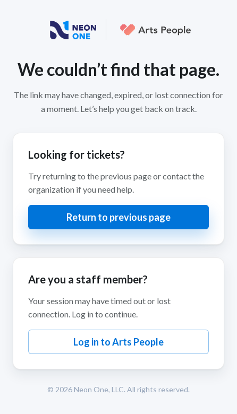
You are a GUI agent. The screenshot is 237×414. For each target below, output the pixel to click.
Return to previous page (118, 217)
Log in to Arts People (118, 342)
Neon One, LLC (99, 389)
